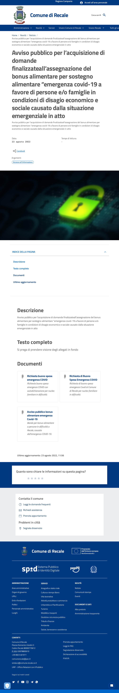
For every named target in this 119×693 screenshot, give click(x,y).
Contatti (16, 637)
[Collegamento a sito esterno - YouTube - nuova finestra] (22, 681)
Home (14, 35)
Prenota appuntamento (73, 641)
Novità (23, 35)
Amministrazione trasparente (87, 613)
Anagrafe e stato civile (50, 588)
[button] (93, 2)
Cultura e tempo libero (50, 592)
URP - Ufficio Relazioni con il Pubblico (27, 667)
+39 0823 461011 (19, 654)
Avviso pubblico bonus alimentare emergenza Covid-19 (40, 415)
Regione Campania (63, 1)
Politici (14, 604)
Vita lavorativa (47, 596)
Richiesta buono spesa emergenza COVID (39, 378)
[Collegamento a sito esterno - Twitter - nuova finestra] (13, 681)
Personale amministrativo (22, 608)
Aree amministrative (20, 588)
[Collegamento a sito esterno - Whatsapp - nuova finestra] (36, 681)
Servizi (44, 583)
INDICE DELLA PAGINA (23, 252)
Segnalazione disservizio (73, 650)
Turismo (44, 608)
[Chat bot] (111, 685)
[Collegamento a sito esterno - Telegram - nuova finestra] (32, 681)
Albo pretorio (80, 609)
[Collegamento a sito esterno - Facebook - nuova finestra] (18, 681)
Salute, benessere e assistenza (54, 629)
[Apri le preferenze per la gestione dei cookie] (7, 685)
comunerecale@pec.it (21, 658)
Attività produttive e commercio (54, 600)
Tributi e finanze (47, 621)
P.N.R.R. (66, 658)
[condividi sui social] (18, 151)
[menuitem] (93, 28)
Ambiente (45, 625)
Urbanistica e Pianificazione (52, 604)
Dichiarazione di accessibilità (75, 654)
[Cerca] (104, 15)
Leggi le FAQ (68, 645)
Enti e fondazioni (19, 600)
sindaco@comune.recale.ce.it (24, 662)
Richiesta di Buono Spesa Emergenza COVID (83, 378)
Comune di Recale (49, 15)
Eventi (77, 596)
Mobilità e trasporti (49, 612)
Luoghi (14, 612)
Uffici (14, 596)
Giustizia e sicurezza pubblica (53, 617)
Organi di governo (19, 592)
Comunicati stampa (83, 592)
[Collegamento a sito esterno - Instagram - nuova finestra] (27, 681)
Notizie (32, 35)
